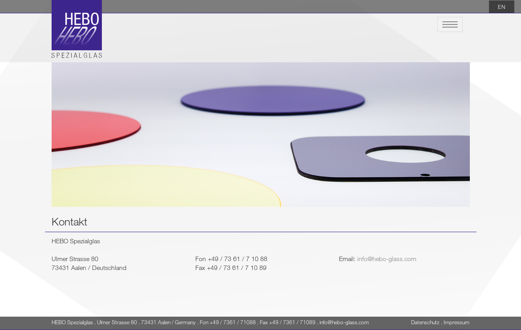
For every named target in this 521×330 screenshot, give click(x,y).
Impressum (456, 322)
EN (501, 6)
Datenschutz (425, 322)
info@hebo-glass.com (386, 258)
